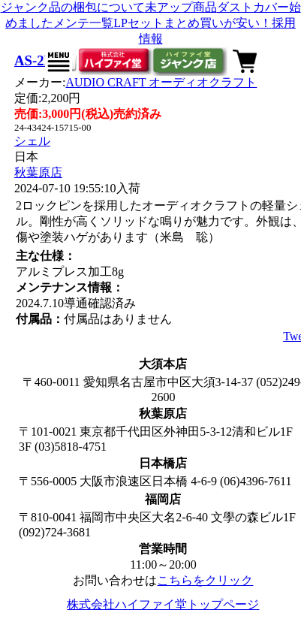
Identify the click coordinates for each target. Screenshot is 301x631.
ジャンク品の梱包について (73, 7)
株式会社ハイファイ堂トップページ (163, 604)
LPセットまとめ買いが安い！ (192, 23)
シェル (32, 140)
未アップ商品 (181, 7)
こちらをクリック (205, 580)
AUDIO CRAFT (161, 82)
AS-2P (33, 60)
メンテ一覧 (83, 23)
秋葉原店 (38, 172)
